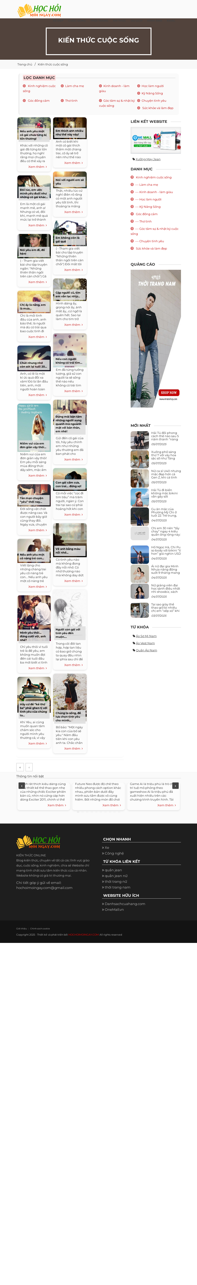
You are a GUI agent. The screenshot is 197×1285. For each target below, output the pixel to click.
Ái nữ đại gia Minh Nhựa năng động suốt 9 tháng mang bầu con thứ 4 (165, 571)
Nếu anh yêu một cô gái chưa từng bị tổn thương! (33, 134)
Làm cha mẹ (74, 86)
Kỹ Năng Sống (152, 93)
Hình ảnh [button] (154, 20)
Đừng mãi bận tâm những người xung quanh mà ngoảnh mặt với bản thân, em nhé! (69, 424)
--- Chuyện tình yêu (149, 241)
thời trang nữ (116, 882)
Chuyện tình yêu (154, 100)
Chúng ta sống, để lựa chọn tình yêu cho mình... (68, 716)
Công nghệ (114, 854)
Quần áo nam (146, 650)
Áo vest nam (145, 643)
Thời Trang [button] (99, 20)
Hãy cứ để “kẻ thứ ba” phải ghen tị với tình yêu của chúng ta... (33, 710)
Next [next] (175, 786)
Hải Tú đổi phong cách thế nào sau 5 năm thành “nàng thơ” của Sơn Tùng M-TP (165, 439)
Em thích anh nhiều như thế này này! (69, 132)
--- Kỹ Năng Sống (148, 206)
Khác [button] (171, 20)
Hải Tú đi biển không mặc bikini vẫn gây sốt (164, 493)
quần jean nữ (116, 876)
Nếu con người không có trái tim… (69, 360)
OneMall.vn (114, 910)
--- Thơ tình (143, 221)
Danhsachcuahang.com (125, 904)
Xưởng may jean (148, 159)
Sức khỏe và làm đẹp (157, 108)
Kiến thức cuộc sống (53, 64)
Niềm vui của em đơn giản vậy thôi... (33, 445)
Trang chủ (24, 64)
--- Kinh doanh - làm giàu (154, 192)
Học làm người (153, 86)
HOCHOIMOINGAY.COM (83, 935)
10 (119, 812)
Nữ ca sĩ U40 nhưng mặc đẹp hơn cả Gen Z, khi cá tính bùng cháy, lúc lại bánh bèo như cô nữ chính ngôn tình (166, 479)
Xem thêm (37, 166)
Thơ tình (71, 100)
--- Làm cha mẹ (146, 184)
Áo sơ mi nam (146, 636)
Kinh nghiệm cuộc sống (153, 177)
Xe (107, 848)
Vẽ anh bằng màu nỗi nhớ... (68, 550)
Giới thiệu (21, 929)
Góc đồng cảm (38, 100)
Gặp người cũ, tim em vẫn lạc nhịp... (68, 294)
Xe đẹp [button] (58, 20)
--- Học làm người (148, 199)
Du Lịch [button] (137, 20)
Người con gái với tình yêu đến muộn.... (68, 633)
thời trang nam (117, 888)
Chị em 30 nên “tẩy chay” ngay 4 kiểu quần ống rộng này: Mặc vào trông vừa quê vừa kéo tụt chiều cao (166, 536)
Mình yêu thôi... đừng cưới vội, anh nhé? (33, 636)
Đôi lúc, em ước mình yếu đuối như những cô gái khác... (34, 193)
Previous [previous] (22, 786)
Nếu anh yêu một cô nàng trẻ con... (32, 556)
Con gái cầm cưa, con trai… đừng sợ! (68, 484)
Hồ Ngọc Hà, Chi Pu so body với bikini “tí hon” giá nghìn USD (166, 550)
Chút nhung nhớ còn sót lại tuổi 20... (33, 364)
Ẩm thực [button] (119, 20)
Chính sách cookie (38, 929)
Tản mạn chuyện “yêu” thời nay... (31, 499)
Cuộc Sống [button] (77, 20)
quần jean (113, 870)
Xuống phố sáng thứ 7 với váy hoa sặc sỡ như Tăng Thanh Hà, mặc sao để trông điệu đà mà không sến (165, 460)
